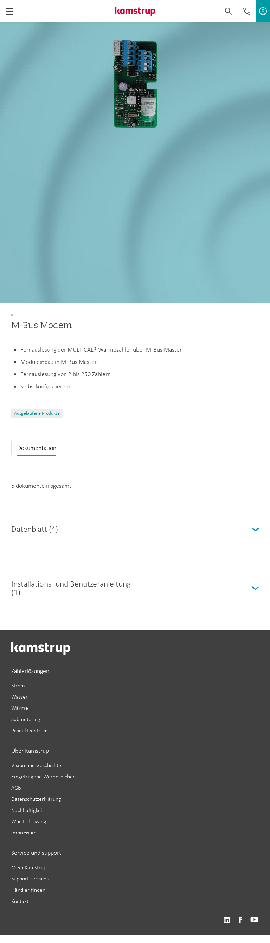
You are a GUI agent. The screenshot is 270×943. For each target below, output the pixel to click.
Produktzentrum (29, 730)
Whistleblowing (28, 821)
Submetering (25, 719)
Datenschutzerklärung (36, 798)
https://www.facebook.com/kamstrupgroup (240, 920)
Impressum (24, 832)
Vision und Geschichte (36, 765)
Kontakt (19, 901)
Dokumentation (36, 448)
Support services (30, 878)
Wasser (19, 696)
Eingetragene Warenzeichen (43, 776)
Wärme (19, 708)
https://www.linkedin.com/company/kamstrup (226, 920)
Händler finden (28, 889)
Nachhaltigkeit (27, 810)
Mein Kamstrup (28, 867)
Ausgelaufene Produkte (37, 413)
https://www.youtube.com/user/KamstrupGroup (254, 920)
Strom (18, 685)
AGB (16, 787)
